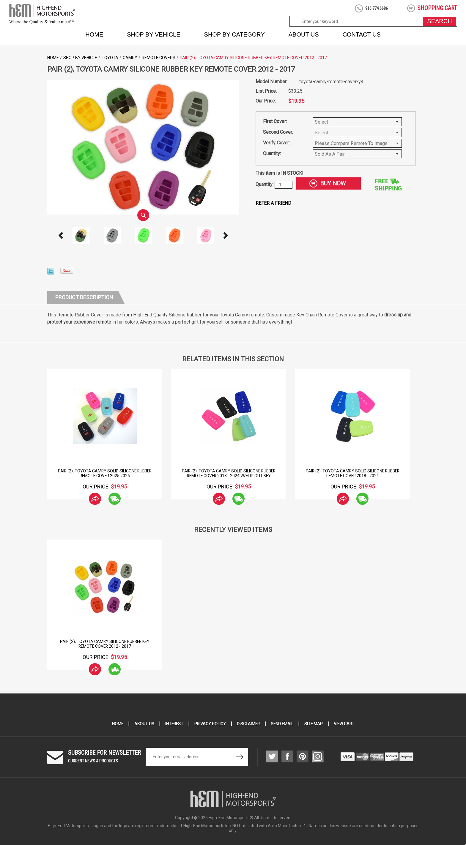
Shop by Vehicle (153, 34)
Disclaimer (248, 723)
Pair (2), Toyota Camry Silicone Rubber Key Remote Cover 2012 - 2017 (105, 644)
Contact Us (362, 34)
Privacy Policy (210, 723)
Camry (130, 57)
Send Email (282, 723)
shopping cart (437, 8)
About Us (304, 34)
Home (94, 34)
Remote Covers (158, 57)
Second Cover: (278, 132)
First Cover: (275, 121)
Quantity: (272, 153)
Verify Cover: (276, 143)
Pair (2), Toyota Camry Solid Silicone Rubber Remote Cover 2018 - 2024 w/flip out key (229, 473)
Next (226, 235)
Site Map (314, 723)
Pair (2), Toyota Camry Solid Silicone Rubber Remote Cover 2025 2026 (105, 473)
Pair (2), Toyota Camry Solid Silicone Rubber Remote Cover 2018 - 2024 (353, 473)
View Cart (345, 723)
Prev (61, 235)
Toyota (110, 57)
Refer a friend (273, 203)
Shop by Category (234, 34)
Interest (173, 723)
